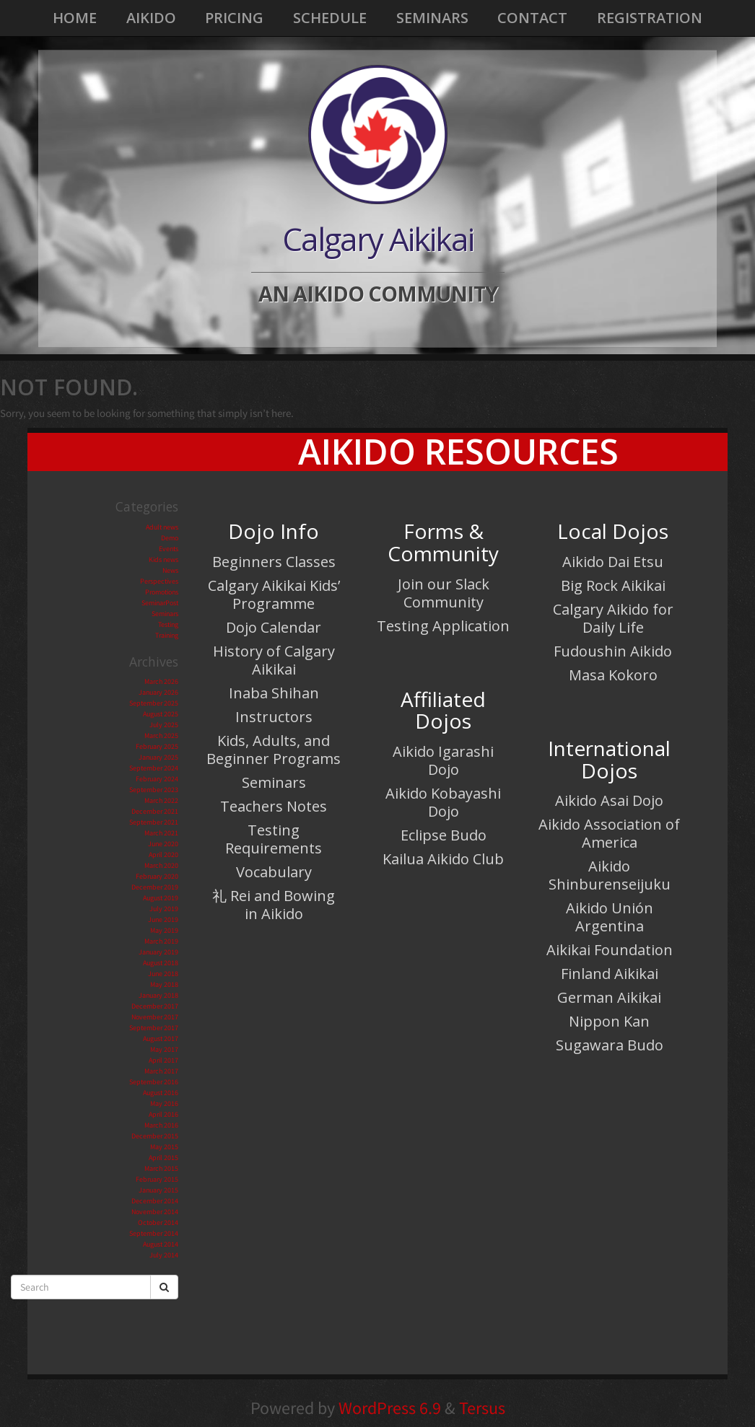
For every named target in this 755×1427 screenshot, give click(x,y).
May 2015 (164, 1146)
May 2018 (164, 984)
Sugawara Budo (609, 1045)
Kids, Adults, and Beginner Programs (273, 749)
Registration (649, 17)
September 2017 (153, 1027)
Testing (168, 624)
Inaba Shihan (274, 693)
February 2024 (157, 778)
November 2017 (154, 1017)
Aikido (151, 17)
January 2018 (158, 995)
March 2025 (161, 735)
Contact (532, 17)
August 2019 (160, 898)
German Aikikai (609, 997)
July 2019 (163, 908)
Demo (169, 538)
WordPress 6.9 (390, 1408)
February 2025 (157, 746)
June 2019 (163, 919)
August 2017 (160, 1038)
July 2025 (163, 724)
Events (168, 548)
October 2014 (158, 1222)
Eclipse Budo (443, 835)
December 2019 (154, 887)
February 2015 (157, 1179)
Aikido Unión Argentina (609, 917)
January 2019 (158, 952)
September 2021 (153, 822)
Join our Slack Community (443, 593)
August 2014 (160, 1244)
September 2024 (153, 768)
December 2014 (154, 1201)
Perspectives (159, 581)
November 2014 (154, 1211)
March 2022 (161, 800)
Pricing (234, 17)
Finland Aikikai (609, 973)
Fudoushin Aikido (613, 651)
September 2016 (153, 1081)
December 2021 (154, 811)
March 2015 (161, 1168)
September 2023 (153, 789)
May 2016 (164, 1103)
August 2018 (160, 962)
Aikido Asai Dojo (609, 800)
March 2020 (161, 865)
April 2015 (163, 1157)
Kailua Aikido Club (443, 859)
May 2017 (164, 1049)
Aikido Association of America (609, 833)
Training (166, 635)
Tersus (482, 1408)
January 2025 (158, 757)
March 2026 (161, 681)
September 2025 (153, 703)
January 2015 (158, 1190)
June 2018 (163, 973)
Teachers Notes (273, 806)
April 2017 (163, 1060)
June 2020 (163, 843)
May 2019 (164, 930)
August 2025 (160, 714)
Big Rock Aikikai (613, 585)
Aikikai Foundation (609, 950)
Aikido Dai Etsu (612, 561)
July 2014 (163, 1255)
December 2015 (154, 1136)
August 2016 (160, 1092)
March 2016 (161, 1125)
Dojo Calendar (273, 627)
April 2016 (163, 1114)
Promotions (161, 592)
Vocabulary (274, 872)
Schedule (330, 17)
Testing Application (443, 626)
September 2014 (153, 1233)
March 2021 (161, 833)
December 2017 (154, 1006)
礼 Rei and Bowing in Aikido (273, 904)
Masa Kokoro (613, 675)
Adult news (162, 527)
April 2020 (163, 854)
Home (75, 17)
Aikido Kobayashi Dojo (443, 802)
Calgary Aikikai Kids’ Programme (274, 594)
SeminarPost (159, 602)
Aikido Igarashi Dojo (443, 760)
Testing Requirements (273, 839)
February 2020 (157, 876)
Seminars (432, 17)
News (170, 570)
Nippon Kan (609, 1021)
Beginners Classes (274, 561)
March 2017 (161, 1071)
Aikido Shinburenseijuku (610, 875)
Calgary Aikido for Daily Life (613, 618)
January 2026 (158, 692)
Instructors (274, 716)
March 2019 (161, 941)
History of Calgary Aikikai (274, 660)
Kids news (163, 559)
